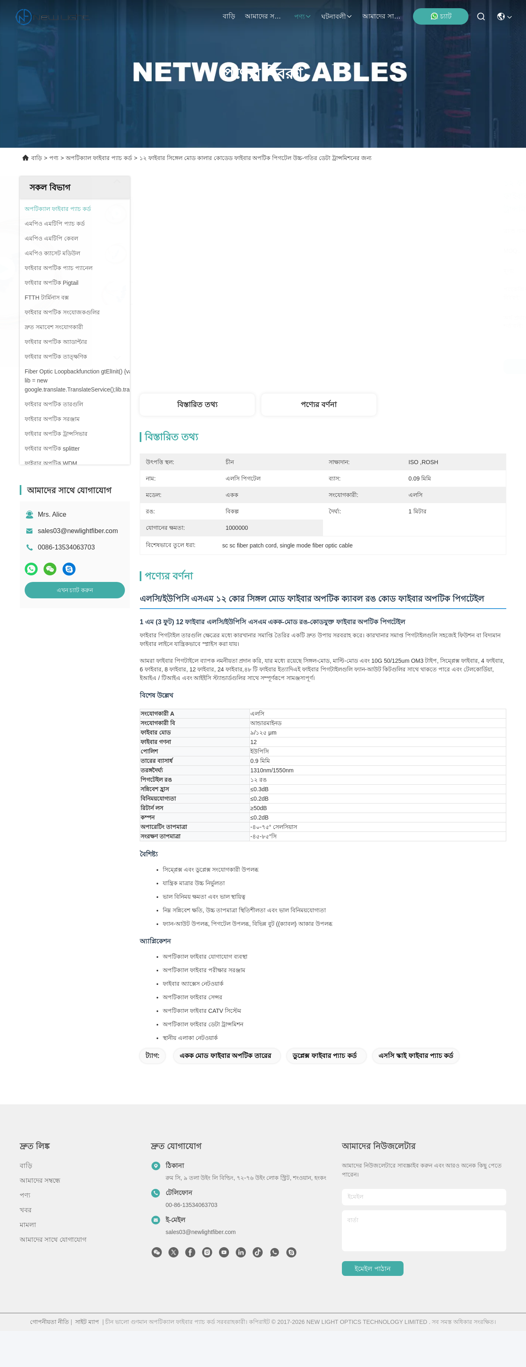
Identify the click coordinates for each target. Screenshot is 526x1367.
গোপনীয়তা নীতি (49, 1358)
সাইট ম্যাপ (87, 1358)
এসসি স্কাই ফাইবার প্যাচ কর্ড (416, 1091)
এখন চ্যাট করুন (75, 590)
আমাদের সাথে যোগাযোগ (382, 16)
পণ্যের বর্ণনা (319, 405)
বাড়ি (229, 16)
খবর (26, 1246)
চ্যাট (441, 16)
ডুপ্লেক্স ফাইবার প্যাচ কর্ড (324, 1091)
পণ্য (302, 16)
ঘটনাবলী (337, 16)
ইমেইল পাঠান (372, 1304)
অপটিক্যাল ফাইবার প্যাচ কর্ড (99, 158)
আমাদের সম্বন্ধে (264, 16)
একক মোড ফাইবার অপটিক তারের (225, 1091)
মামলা (28, 1260)
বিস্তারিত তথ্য (197, 405)
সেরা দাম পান (397, 366)
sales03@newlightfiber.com (78, 530)
